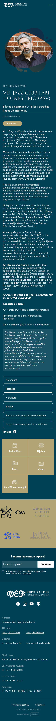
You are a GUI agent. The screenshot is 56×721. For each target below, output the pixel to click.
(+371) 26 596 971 (35, 632)
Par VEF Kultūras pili (14, 484)
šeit (17, 368)
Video (41, 466)
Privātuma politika (20, 704)
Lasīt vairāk (26, 573)
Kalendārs (11, 380)
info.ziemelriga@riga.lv (38, 643)
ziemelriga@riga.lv (11, 643)
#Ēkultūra (11, 398)
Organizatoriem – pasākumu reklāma (26, 424)
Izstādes (10, 389)
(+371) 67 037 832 (11, 632)
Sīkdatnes (40, 704)
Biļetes (9, 406)
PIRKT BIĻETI (12, 123)
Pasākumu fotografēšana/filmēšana (26, 415)
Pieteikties (46, 564)
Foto (15, 466)
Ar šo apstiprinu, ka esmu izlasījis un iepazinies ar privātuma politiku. (26, 572)
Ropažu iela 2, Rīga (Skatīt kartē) (18, 622)
